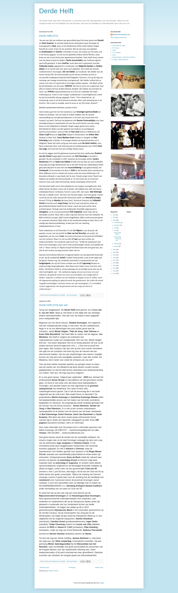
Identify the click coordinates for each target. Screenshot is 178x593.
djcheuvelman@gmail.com (121, 34)
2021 (114, 249)
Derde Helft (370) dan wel (53, 305)
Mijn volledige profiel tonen (119, 37)
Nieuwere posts (44, 567)
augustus (117, 225)
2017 (114, 260)
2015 (114, 265)
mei (115, 230)
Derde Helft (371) (48, 35)
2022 (114, 220)
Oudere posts (99, 567)
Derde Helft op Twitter (118, 45)
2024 (114, 215)
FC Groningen (116, 52)
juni (115, 228)
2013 (114, 271)
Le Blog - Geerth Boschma (120, 59)
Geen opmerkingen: (72, 295)
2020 (114, 252)
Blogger (101, 583)
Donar (114, 55)
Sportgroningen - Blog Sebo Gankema (123, 57)
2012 (114, 273)
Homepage (72, 567)
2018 (114, 257)
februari (116, 243)
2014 (114, 268)
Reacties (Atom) (53, 571)
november (117, 222)
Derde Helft (56, 11)
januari (116, 246)
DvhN (114, 50)
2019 (114, 255)
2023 (114, 217)
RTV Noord (115, 48)
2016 (114, 263)
